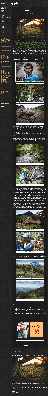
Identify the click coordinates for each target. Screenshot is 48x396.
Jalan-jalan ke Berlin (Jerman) (4, 83)
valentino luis (7, 8)
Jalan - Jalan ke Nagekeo (18, 346)
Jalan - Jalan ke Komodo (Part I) (5, 54)
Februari (3, 16)
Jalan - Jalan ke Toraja (3, 80)
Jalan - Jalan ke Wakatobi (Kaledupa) (5, 81)
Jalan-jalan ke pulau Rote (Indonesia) (5, 94)
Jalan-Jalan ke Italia (3, 89)
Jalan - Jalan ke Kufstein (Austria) (5, 57)
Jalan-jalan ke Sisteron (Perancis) (5, 95)
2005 (2, 34)
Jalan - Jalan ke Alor (3, 42)
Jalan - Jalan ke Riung (3, 70)
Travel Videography (3, 101)
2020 (2, 19)
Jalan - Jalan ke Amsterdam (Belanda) (5, 43)
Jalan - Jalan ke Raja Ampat (4, 69)
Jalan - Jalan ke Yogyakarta (4, 82)
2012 (2, 27)
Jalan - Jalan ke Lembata (4, 62)
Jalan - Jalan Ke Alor (18, 382)
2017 (2, 21)
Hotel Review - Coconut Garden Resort (6, 39)
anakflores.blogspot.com (11, 3)
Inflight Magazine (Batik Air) (4, 41)
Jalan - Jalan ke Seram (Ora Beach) (5, 75)
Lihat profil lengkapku (7, 9)
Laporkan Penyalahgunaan (5, 103)
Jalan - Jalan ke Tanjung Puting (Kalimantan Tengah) (5, 79)
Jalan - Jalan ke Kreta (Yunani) (4, 56)
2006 (2, 33)
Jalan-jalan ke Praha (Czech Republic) (5, 93)
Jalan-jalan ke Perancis (4, 92)
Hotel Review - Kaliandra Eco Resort (5, 40)
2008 (2, 31)
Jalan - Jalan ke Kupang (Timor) (5, 58)
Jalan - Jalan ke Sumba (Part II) (5, 77)
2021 (2, 15)
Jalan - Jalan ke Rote (3, 71)
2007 (2, 32)
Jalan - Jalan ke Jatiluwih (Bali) (5, 53)
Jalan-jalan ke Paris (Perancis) (4, 91)
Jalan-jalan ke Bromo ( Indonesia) (5, 84)
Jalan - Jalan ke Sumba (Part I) (5, 76)
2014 (2, 25)
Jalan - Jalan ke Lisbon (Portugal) (5, 63)
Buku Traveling (3, 38)
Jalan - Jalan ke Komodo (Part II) (5, 55)
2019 (2, 20)
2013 (2, 26)
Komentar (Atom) (17, 351)
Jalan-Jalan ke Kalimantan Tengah (5, 90)
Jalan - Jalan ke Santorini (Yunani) (5, 72)
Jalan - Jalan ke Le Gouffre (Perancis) (5, 61)
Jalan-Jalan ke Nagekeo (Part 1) (18, 8)
